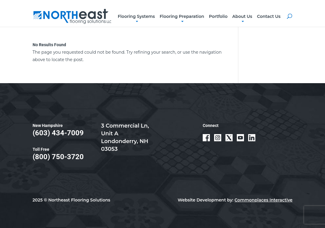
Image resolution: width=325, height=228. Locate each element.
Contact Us (268, 16)
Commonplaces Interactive (263, 200)
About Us (242, 16)
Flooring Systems (136, 16)
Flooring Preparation (182, 16)
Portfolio (218, 16)
